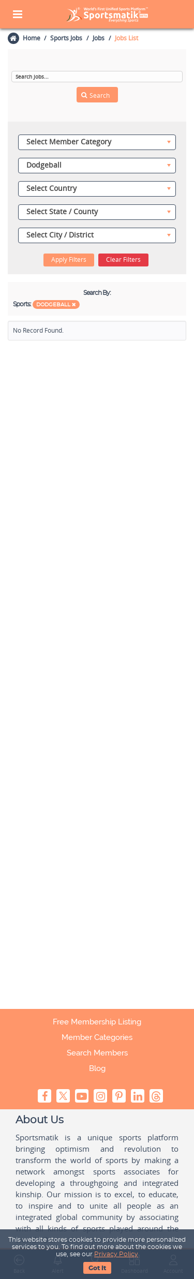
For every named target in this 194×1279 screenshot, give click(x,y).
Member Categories (97, 1037)
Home (31, 38)
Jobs (99, 38)
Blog (97, 1068)
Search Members (97, 1053)
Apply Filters (68, 259)
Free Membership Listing (97, 1022)
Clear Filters (123, 259)
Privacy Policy (116, 1254)
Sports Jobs (66, 38)
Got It (97, 1268)
